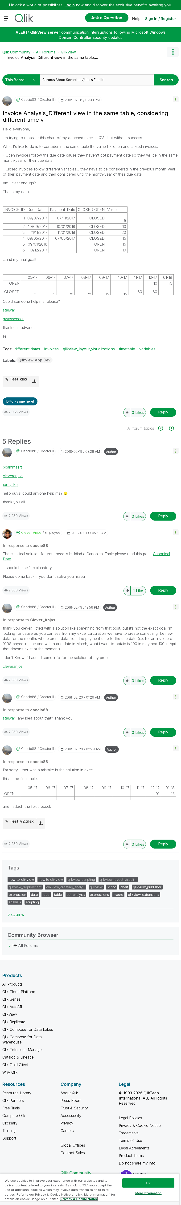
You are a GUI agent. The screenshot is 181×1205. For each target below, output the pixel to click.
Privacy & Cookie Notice (140, 1125)
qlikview (96, 887)
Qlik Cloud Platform (18, 991)
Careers (67, 1130)
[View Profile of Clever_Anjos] (31, 532)
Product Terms (131, 1155)
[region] (89, 1189)
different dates (27, 349)
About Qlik (69, 1093)
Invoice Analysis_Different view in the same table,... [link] (52, 57)
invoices (51, 349)
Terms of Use (130, 1140)
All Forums (45, 52)
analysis (15, 902)
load (46, 895)
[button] (176, 99)
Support (9, 1138)
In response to (25, 545)
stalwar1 (9, 310)
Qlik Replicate (13, 1021)
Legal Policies (130, 1118)
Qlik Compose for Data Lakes (27, 1029)
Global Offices (73, 1145)
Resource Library (16, 1093)
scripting (32, 902)
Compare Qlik (13, 1115)
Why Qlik (9, 1072)
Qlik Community (16, 52)
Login (70, 5)
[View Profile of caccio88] (28, 99)
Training (9, 1130)
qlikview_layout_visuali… (118, 879)
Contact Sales (73, 1152)
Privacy (67, 1123)
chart (124, 887)
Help (136, 18)
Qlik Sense (11, 999)
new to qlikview (51, 879)
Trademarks (129, 1133)
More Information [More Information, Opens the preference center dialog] (148, 1193)
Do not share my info (138, 1163)
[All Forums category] (10, 945)
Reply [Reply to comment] (163, 516)
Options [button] (173, 52)
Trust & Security (74, 1108)
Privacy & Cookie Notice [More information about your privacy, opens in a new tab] (79, 1199)
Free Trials (11, 1108)
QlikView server (45, 32)
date (34, 895)
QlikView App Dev (34, 360)
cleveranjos (13, 475)
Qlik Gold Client (15, 1064)
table (58, 895)
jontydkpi (10, 484)
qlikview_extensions (143, 895)
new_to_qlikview (21, 879)
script (111, 887)
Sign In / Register (160, 18)
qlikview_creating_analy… (65, 887)
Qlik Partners (13, 1100)
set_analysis (76, 895)
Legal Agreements (134, 1148)
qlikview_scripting (81, 879)
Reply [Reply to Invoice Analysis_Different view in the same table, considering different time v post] (163, 412)
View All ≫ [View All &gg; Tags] (16, 915)
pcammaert (12, 467)
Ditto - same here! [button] (20, 401)
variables (147, 349)
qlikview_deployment (25, 887)
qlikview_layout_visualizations (89, 349)
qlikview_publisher (147, 887)
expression (17, 895)
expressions (99, 895)
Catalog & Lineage (18, 1057)
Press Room (71, 1100)
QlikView (68, 52)
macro (118, 895)
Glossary (9, 1123)
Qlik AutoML (12, 1006)
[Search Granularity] (21, 79)
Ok (148, 1183)
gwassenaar (13, 318)
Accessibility (71, 1115)
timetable (127, 349)
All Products (12, 984)
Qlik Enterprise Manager (22, 1049)
